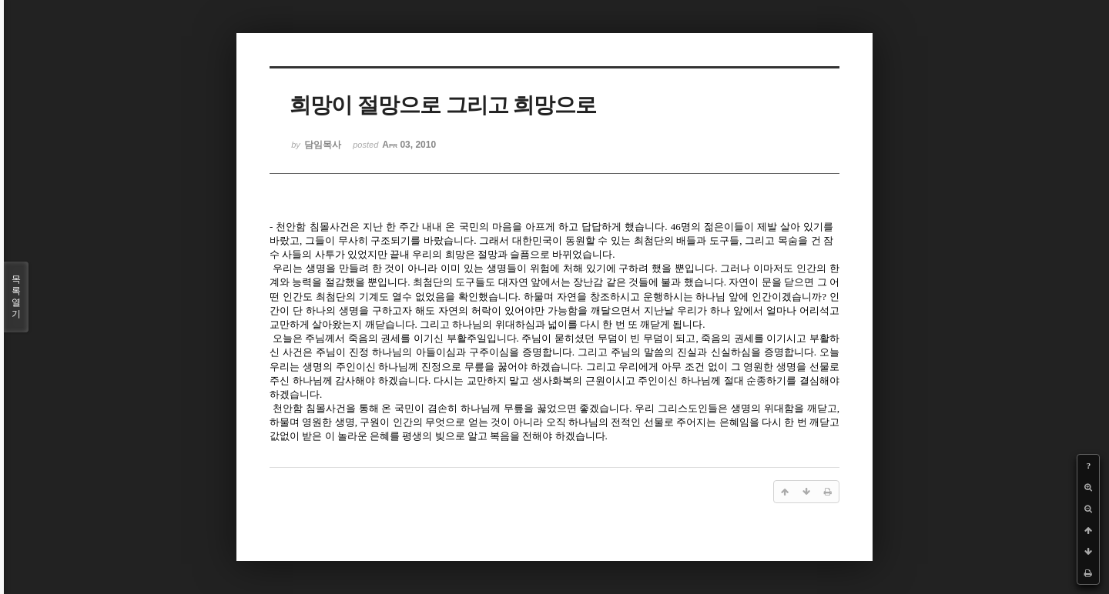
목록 (16, 297)
